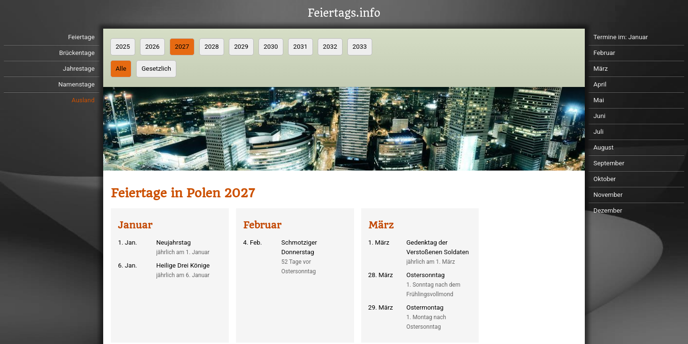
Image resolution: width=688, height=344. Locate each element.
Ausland (83, 100)
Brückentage (77, 52)
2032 (330, 46)
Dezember (607, 210)
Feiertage (81, 37)
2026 (152, 46)
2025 (123, 46)
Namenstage (76, 84)
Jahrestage (79, 68)
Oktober (604, 179)
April (599, 84)
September (608, 163)
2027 (182, 46)
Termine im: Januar (620, 37)
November (608, 194)
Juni (599, 115)
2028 (211, 46)
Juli (598, 131)
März (600, 68)
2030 (271, 46)
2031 (300, 46)
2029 (241, 46)
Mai (598, 100)
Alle (121, 68)
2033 (360, 46)
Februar (604, 52)
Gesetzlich (156, 68)
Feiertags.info (344, 13)
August (603, 147)
